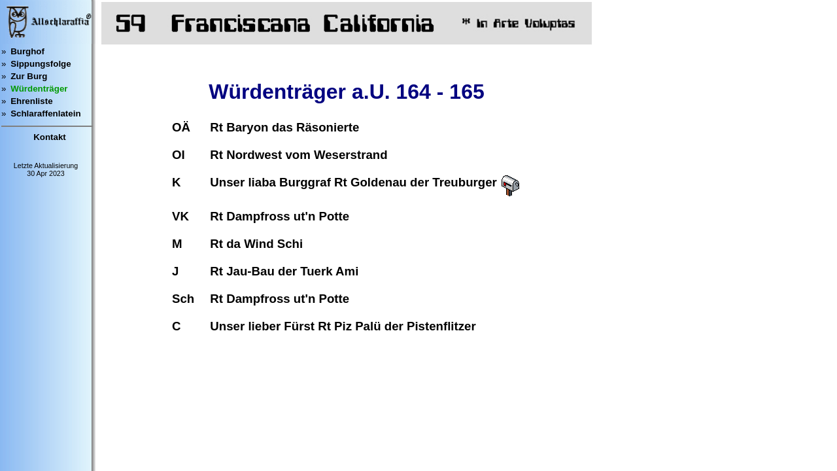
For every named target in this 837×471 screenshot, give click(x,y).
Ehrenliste (31, 101)
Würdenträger (38, 89)
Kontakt (49, 137)
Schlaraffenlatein (45, 113)
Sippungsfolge (40, 64)
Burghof (27, 51)
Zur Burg (28, 76)
